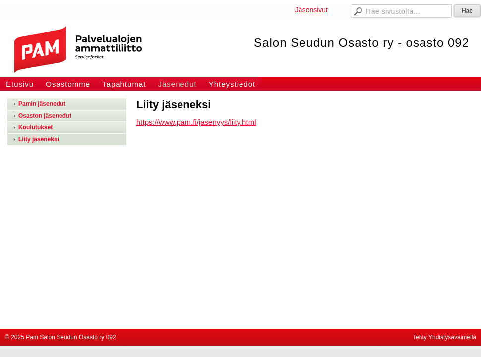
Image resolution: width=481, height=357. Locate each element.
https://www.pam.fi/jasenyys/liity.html (196, 122)
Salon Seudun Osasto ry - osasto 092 (361, 42)
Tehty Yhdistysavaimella (444, 337)
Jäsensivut (311, 10)
